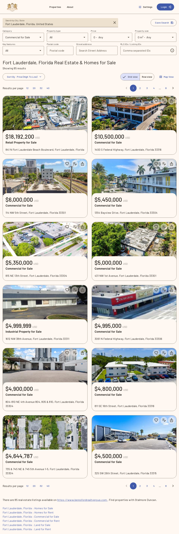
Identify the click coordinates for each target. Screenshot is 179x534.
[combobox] (57, 24)
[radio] (130, 76)
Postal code (53, 44)
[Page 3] (147, 88)
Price (93, 31)
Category (7, 31)
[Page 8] (165, 88)
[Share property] (82, 100)
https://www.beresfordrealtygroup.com (82, 499)
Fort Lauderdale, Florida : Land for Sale (26, 525)
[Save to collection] (67, 100)
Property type (54, 31)
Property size (142, 31)
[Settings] (145, 6)
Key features (9, 44)
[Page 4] (153, 88)
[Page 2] (140, 88)
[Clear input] (114, 22)
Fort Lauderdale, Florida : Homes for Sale (28, 508)
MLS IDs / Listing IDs (130, 44)
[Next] (173, 88)
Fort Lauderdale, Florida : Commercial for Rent (31, 520)
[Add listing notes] (74, 100)
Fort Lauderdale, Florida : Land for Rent (27, 529)
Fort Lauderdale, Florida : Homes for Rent (28, 512)
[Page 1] (133, 88)
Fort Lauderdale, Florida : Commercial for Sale (31, 516)
